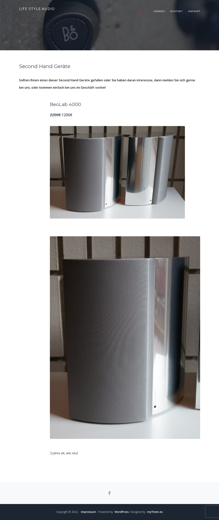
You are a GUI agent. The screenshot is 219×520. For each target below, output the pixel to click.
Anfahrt (194, 11)
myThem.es (155, 512)
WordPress (121, 512)
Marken (159, 11)
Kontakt (176, 11)
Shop (141, 11)
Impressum (88, 512)
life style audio (37, 8)
